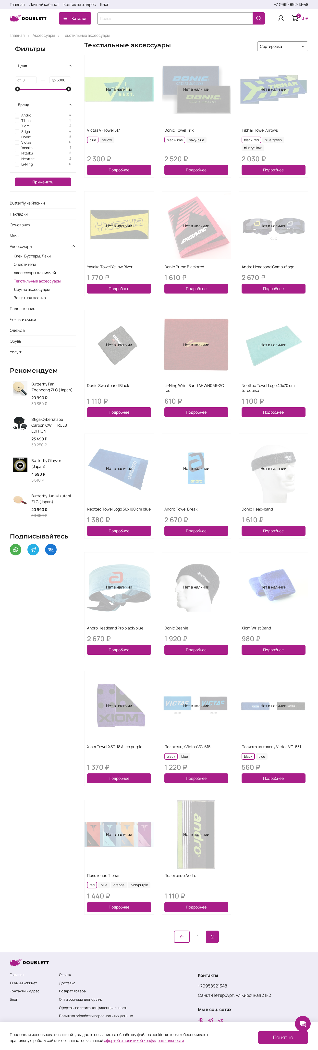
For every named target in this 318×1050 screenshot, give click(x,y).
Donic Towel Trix (179, 130)
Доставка (67, 983)
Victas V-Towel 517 (103, 130)
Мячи (15, 235)
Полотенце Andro (180, 875)
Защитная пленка (30, 297)
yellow (107, 140)
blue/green (273, 140)
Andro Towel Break (180, 509)
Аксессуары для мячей (35, 272)
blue (92, 140)
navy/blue (196, 140)
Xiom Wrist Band (256, 628)
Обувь (15, 341)
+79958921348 (212, 986)
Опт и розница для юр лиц (80, 999)
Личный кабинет (44, 4)
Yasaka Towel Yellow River (110, 266)
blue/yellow (253, 147)
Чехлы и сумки (23, 319)
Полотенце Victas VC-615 (187, 746)
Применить (42, 182)
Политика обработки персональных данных (96, 1015)
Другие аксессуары (32, 289)
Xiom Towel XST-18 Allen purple (114, 746)
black (171, 756)
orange (118, 885)
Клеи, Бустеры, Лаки (32, 256)
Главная (17, 4)
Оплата (65, 974)
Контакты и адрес (79, 4)
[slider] (17, 89)
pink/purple (139, 885)
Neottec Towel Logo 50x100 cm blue (119, 509)
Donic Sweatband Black (108, 385)
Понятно (283, 1037)
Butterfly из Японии (27, 203)
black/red (251, 140)
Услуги (16, 352)
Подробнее (119, 170)
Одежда (17, 330)
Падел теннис (22, 308)
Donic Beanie (176, 628)
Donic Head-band (257, 509)
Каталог (75, 18)
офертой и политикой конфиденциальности (144, 1040)
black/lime (175, 140)
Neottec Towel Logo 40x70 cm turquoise (268, 388)
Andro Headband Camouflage (268, 266)
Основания (20, 225)
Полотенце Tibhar (103, 875)
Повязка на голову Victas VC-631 (271, 746)
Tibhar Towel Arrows (260, 130)
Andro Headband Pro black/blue (115, 628)
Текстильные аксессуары (37, 281)
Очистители (25, 264)
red (92, 885)
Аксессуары (44, 35)
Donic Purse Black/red (184, 266)
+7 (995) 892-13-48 (291, 4)
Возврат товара (72, 991)
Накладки (19, 214)
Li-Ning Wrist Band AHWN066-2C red (194, 388)
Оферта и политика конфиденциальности (93, 1007)
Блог (104, 4)
